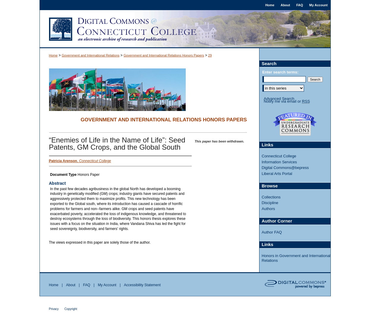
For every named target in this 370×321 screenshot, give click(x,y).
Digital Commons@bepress (285, 167)
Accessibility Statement (142, 285)
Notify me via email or (287, 101)
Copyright (70, 309)
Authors (268, 208)
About (70, 285)
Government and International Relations (90, 55)
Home (53, 55)
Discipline (270, 203)
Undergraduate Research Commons (295, 124)
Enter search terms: (280, 72)
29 (210, 55)
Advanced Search (279, 98)
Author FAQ (272, 232)
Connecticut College (279, 156)
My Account (107, 285)
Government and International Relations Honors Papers (164, 55)
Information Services (279, 162)
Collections (271, 197)
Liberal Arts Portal (277, 173)
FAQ (86, 285)
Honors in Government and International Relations (296, 258)
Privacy (54, 309)
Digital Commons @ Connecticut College (185, 29)
